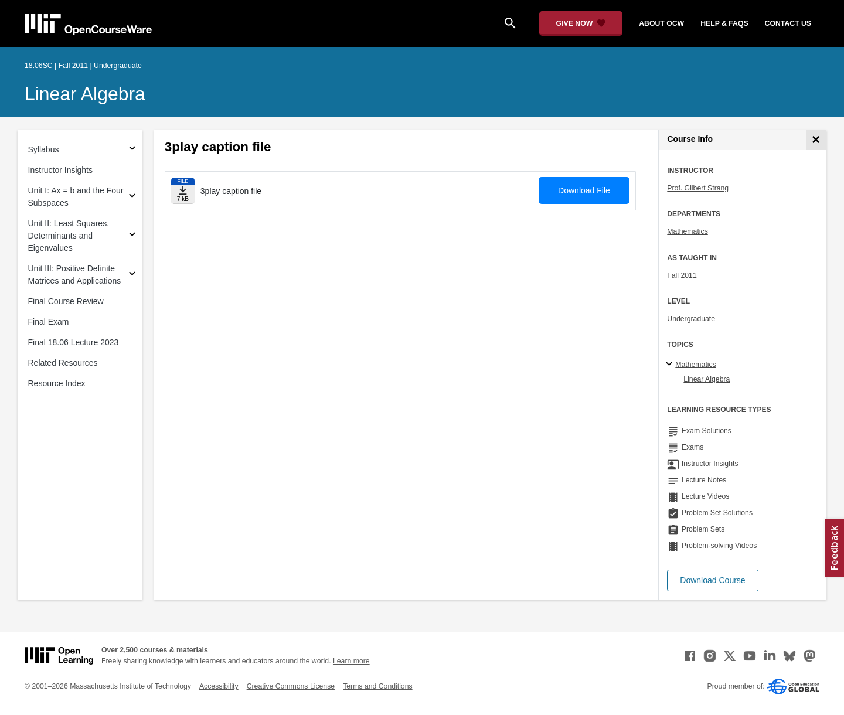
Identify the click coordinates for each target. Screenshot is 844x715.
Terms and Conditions (377, 686)
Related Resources (63, 362)
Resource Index (57, 383)
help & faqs (724, 23)
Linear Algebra (85, 93)
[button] (712, 580)
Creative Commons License (291, 686)
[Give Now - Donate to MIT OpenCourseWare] (581, 23)
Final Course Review (66, 301)
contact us (788, 23)
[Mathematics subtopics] (671, 364)
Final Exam (48, 321)
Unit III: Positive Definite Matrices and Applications (74, 274)
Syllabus (43, 149)
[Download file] (183, 191)
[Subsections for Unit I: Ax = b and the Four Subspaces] (132, 197)
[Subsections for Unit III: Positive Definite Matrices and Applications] (132, 275)
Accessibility (219, 686)
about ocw (661, 23)
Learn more (351, 661)
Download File (584, 190)
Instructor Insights (60, 170)
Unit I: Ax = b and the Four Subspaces (76, 196)
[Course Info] (816, 140)
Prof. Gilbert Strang (698, 188)
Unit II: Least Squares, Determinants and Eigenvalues (69, 236)
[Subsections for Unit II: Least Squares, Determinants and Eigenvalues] (132, 236)
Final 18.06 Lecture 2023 (73, 342)
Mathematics (687, 231)
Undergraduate (691, 319)
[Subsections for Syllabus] (132, 150)
